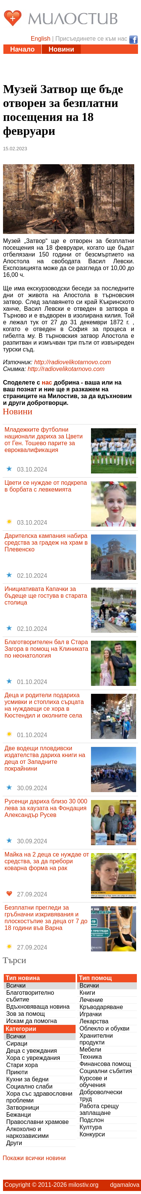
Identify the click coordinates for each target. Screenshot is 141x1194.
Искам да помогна (31, 1021)
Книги (87, 992)
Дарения (92, 68)
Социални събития (105, 1071)
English (40, 38)
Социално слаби (29, 1086)
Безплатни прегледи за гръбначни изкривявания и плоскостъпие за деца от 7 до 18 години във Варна (46, 917)
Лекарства (93, 1021)
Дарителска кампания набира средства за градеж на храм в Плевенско (46, 543)
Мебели (90, 1049)
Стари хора (22, 1065)
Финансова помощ (105, 1064)
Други (14, 1143)
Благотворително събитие (30, 996)
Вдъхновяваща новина (38, 1006)
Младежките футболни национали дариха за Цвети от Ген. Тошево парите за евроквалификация (44, 439)
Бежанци (18, 1115)
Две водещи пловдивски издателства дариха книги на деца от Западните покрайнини (45, 758)
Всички (16, 985)
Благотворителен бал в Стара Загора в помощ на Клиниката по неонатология (46, 649)
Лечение (91, 1000)
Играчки (90, 1014)
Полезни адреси (37, 68)
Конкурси (92, 1134)
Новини (61, 49)
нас (47, 382)
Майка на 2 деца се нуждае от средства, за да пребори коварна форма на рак (47, 861)
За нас (65, 77)
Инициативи (96, 59)
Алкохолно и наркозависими (27, 1132)
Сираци (16, 1043)
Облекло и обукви (104, 1028)
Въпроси (25, 77)
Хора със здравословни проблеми (39, 1097)
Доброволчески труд (100, 1095)
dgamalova (124, 1185)
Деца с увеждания (31, 1050)
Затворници (22, 1107)
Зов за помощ (25, 1014)
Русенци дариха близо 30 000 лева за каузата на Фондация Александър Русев (46, 808)
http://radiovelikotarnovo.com (72, 362)
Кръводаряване (101, 1007)
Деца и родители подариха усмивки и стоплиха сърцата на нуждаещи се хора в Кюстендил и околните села (44, 705)
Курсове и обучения (93, 1081)
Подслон (91, 1120)
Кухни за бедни (27, 1079)
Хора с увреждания (33, 1058)
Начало (22, 49)
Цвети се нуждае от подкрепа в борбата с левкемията (46, 486)
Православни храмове (37, 1122)
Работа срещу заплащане (98, 1109)
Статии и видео (36, 59)
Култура (90, 1127)
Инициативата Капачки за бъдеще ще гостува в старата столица (46, 596)
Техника (90, 1057)
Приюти (16, 1072)
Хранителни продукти (96, 1039)
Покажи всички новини (34, 1158)
